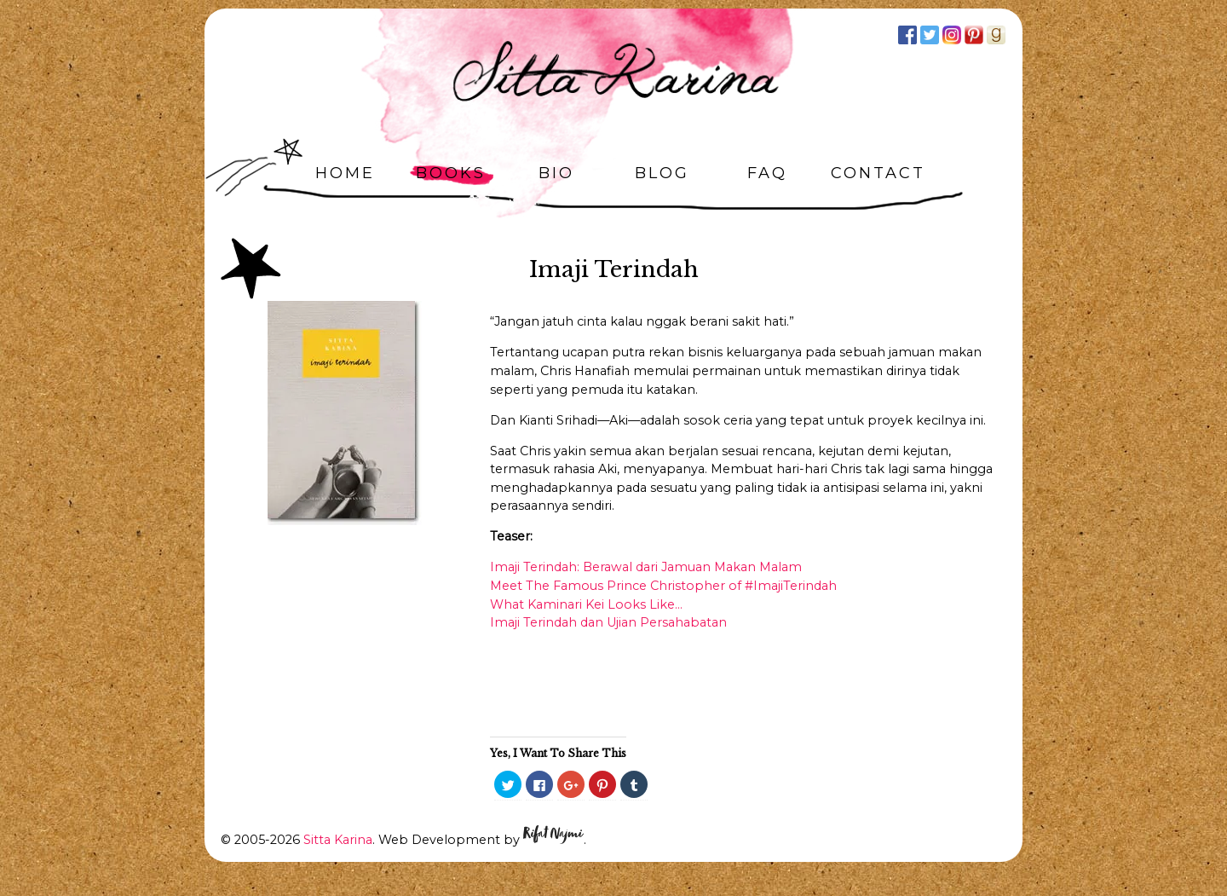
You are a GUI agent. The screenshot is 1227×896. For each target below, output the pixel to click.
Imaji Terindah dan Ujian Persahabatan (608, 622)
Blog (662, 173)
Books (451, 173)
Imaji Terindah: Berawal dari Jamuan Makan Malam (646, 567)
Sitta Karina (337, 839)
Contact (878, 173)
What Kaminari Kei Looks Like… (586, 604)
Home (345, 173)
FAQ (767, 173)
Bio (556, 173)
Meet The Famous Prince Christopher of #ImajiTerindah (663, 585)
